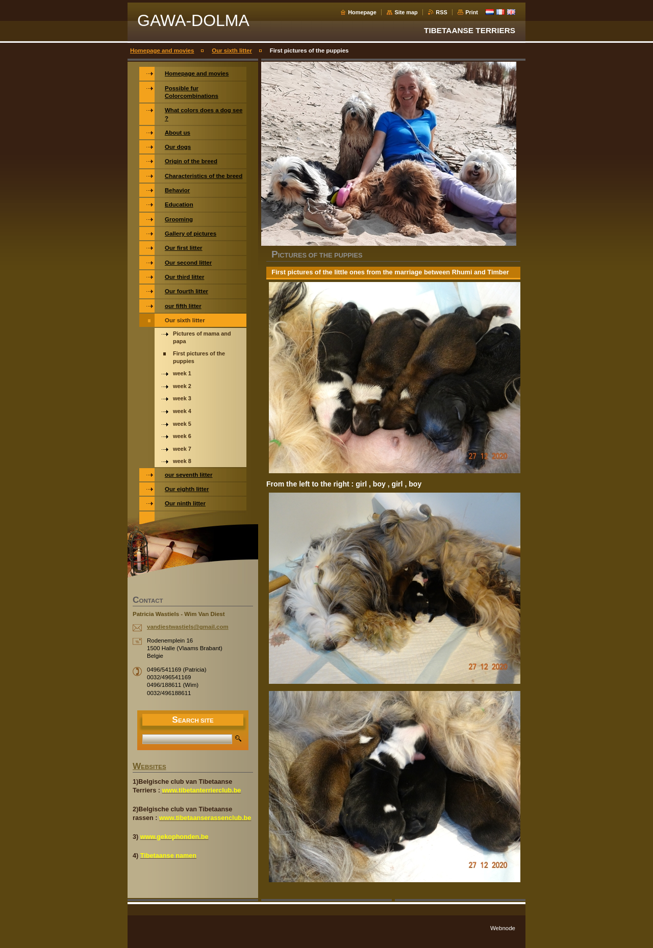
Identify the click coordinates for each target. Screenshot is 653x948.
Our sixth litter (232, 50)
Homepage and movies (162, 50)
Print (471, 12)
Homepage (362, 12)
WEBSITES (149, 767)
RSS (441, 12)
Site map (405, 12)
